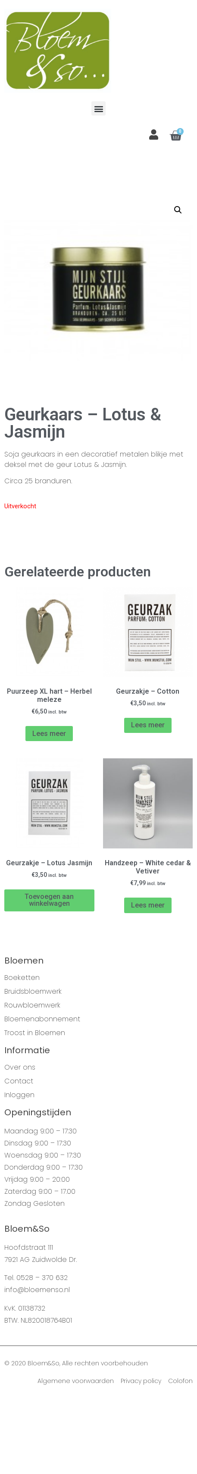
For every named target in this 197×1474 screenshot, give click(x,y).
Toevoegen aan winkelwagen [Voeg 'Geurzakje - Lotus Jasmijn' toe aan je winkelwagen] (49, 973)
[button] (98, 108)
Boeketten (22, 1051)
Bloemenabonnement (42, 1093)
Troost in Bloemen (34, 1106)
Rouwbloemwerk (32, 1079)
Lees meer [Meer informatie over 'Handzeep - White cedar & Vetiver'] (148, 979)
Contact (18, 1155)
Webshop (41, 215)
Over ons (19, 1141)
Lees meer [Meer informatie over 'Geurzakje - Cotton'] (148, 799)
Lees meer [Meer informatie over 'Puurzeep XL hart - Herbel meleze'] (49, 807)
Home (13, 215)
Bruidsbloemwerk (33, 1065)
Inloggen (19, 1168)
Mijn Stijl (71, 215)
